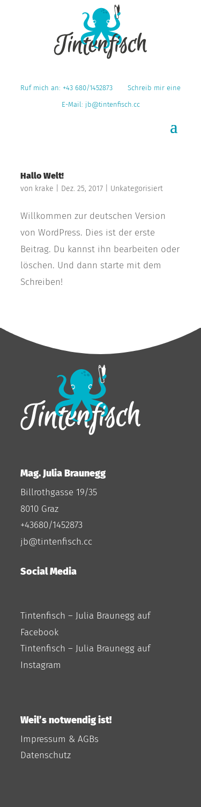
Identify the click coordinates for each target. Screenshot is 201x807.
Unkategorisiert (136, 188)
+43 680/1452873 (90, 88)
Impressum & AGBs (59, 739)
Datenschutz (45, 755)
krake (44, 188)
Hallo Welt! (42, 176)
